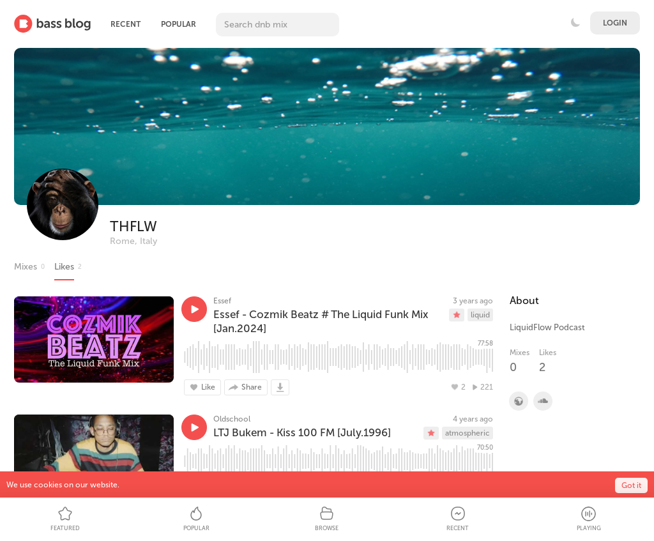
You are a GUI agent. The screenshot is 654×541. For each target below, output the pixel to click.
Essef (222, 300)
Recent (125, 24)
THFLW (133, 226)
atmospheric (467, 433)
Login (615, 23)
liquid (480, 314)
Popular (178, 24)
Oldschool (231, 419)
